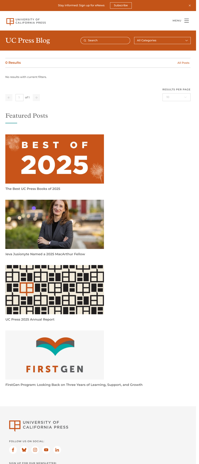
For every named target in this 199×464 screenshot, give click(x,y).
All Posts (183, 62)
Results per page (177, 89)
